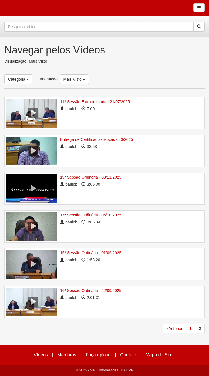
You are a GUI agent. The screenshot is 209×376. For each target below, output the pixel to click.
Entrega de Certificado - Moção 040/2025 (96, 139)
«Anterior (174, 328)
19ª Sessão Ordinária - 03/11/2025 (90, 177)
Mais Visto (74, 79)
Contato (128, 354)
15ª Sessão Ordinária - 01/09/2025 (90, 252)
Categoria (18, 79)
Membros (66, 354)
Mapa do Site (159, 354)
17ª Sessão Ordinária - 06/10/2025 (90, 215)
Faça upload (98, 354)
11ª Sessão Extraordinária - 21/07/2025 (95, 101)
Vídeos (41, 354)
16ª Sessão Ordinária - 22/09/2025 (90, 290)
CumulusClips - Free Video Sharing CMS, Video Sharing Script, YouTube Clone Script (24, 8)
